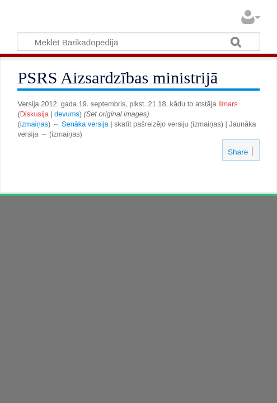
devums (66, 114)
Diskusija (34, 114)
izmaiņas (34, 124)
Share (237, 152)
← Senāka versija (81, 124)
